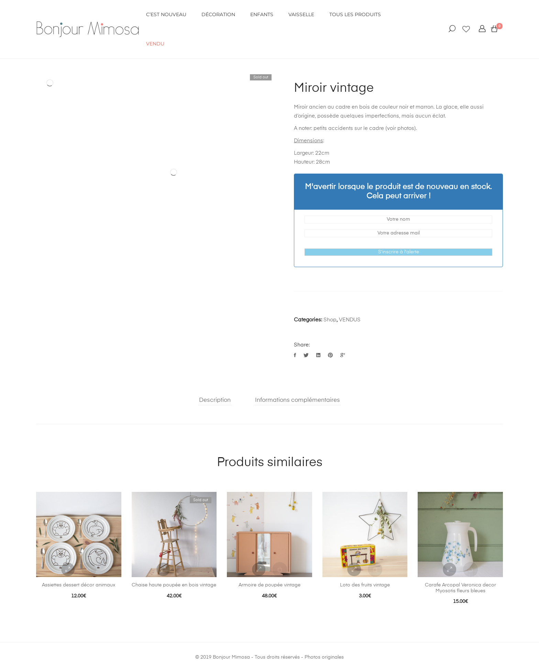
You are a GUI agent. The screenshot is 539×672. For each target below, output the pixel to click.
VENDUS (350, 319)
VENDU (155, 44)
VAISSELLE (301, 14)
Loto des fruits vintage (365, 585)
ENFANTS (261, 14)
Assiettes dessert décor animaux (79, 585)
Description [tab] (213, 400)
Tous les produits (355, 14)
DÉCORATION (218, 14)
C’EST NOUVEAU (166, 14)
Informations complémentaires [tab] (297, 400)
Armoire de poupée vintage (269, 585)
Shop (330, 319)
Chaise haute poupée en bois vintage (174, 585)
